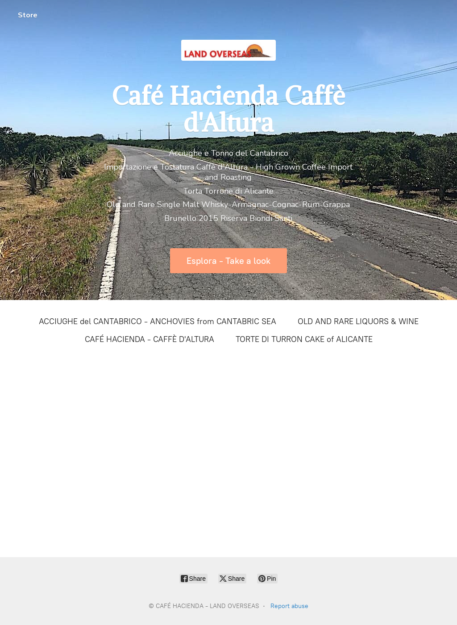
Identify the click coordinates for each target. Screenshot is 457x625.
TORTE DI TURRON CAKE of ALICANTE (304, 339)
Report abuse (289, 606)
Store (27, 15)
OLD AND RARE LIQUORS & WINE (358, 321)
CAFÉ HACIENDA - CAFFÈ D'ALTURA (149, 339)
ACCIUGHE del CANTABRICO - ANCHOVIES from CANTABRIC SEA (157, 321)
